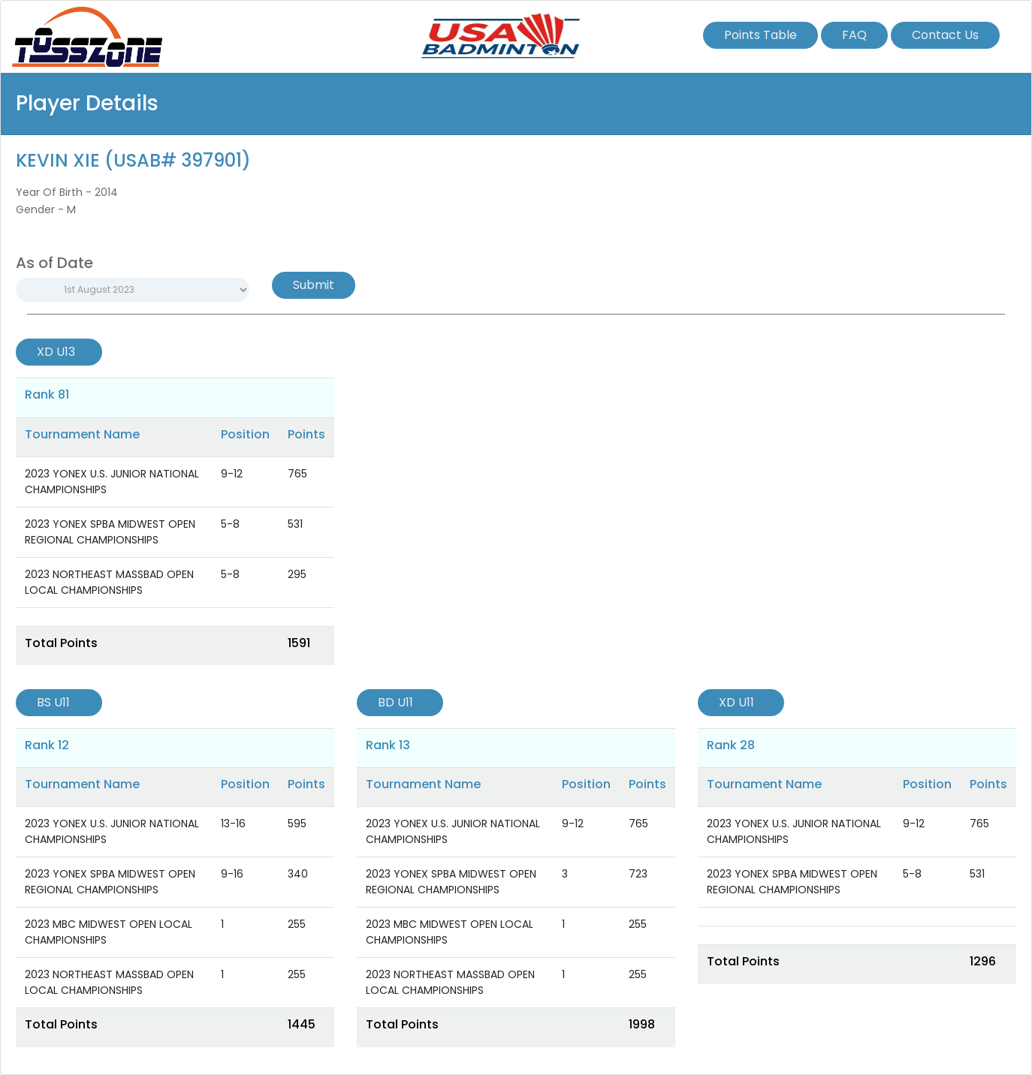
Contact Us (945, 35)
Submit (313, 285)
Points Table (760, 35)
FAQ (854, 35)
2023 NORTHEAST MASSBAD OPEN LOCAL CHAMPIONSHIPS (109, 582)
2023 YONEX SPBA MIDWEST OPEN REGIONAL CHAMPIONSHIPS (110, 531)
